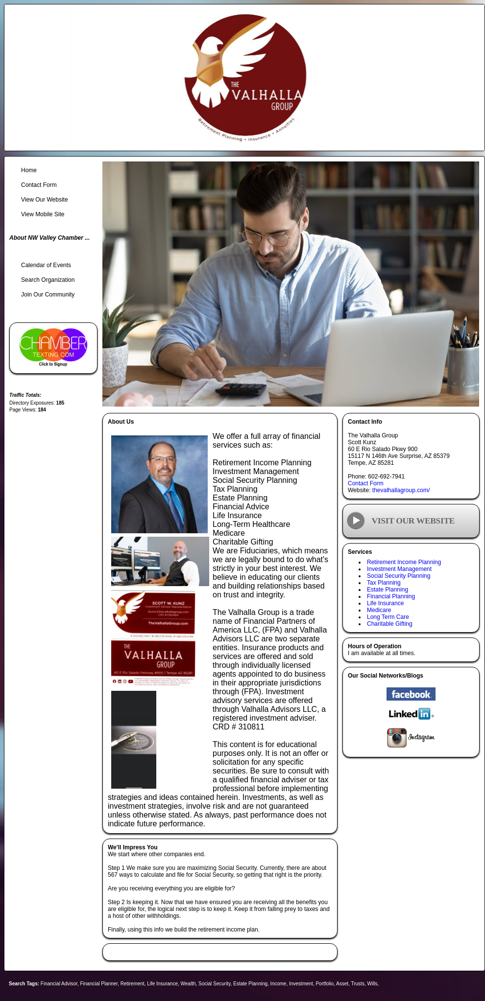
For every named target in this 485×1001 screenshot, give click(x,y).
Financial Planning (391, 596)
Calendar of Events (46, 265)
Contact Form (366, 483)
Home (29, 170)
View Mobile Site (43, 214)
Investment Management (399, 569)
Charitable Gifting (389, 623)
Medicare (379, 610)
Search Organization (47, 279)
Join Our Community (47, 294)
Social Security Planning (398, 575)
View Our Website (44, 199)
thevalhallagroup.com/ (401, 490)
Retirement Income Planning (404, 562)
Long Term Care (388, 617)
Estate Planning (387, 589)
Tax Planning (384, 582)
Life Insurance (385, 603)
